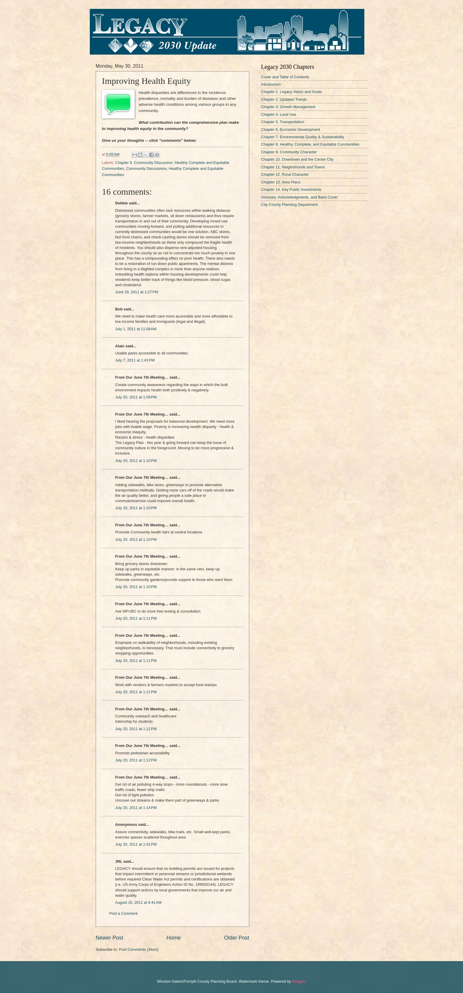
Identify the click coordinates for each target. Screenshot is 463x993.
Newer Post (109, 938)
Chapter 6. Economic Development (290, 129)
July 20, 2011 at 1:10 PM (136, 460)
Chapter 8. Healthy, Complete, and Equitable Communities (310, 144)
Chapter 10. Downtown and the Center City (297, 159)
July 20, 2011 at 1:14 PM (136, 807)
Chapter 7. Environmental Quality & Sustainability (302, 137)
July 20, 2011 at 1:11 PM (136, 618)
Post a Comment (123, 913)
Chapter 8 (123, 162)
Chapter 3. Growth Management (288, 107)
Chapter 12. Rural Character (285, 174)
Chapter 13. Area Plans (280, 182)
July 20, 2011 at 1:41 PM (136, 844)
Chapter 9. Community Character (289, 152)
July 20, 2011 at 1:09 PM (136, 397)
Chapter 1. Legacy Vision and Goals (291, 91)
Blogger (298, 981)
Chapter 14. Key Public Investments (291, 189)
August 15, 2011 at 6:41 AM (138, 902)
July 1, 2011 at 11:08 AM (135, 329)
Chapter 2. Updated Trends (284, 99)
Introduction (271, 84)
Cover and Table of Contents (285, 77)
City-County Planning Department (289, 204)
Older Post (236, 938)
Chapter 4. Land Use (278, 114)
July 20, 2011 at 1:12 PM (136, 729)
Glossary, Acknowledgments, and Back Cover (299, 197)
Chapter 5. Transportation (282, 122)
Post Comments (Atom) (139, 949)
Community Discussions (146, 168)
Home (174, 938)
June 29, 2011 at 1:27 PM (136, 292)
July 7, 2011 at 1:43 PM (134, 360)
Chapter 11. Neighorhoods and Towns (293, 167)
